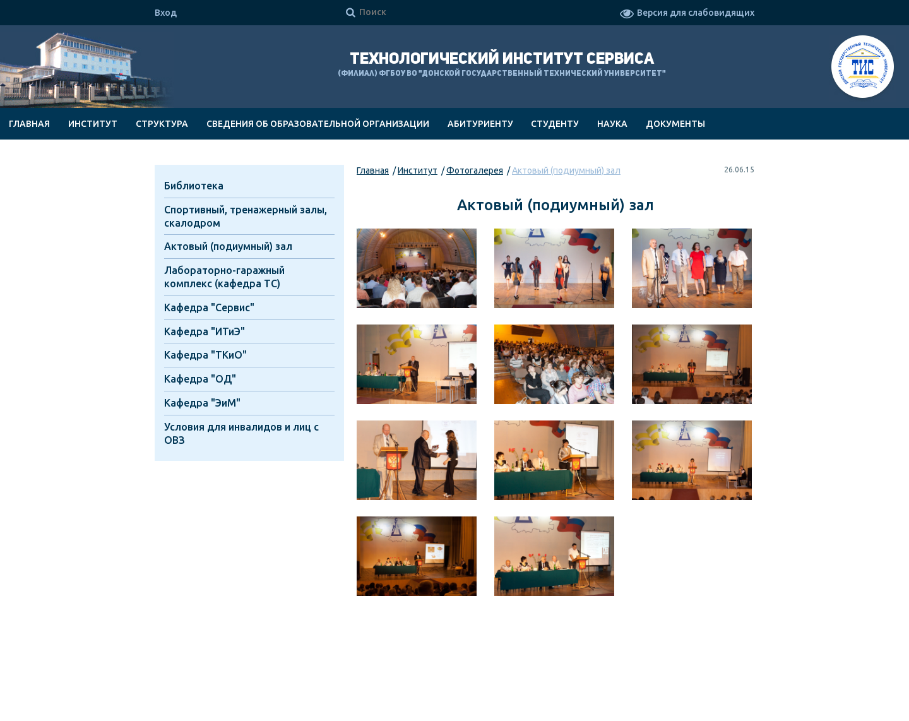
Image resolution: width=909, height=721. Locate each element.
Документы (675, 124)
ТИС (862, 68)
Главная (29, 124)
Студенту (555, 124)
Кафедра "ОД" (200, 378)
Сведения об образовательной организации (317, 124)
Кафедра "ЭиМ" (202, 402)
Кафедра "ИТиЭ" (204, 331)
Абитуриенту (480, 124)
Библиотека (193, 185)
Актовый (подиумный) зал (566, 170)
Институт (92, 124)
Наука (612, 124)
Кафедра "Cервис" (209, 307)
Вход (166, 13)
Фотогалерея (474, 170)
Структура (162, 124)
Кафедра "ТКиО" (205, 354)
